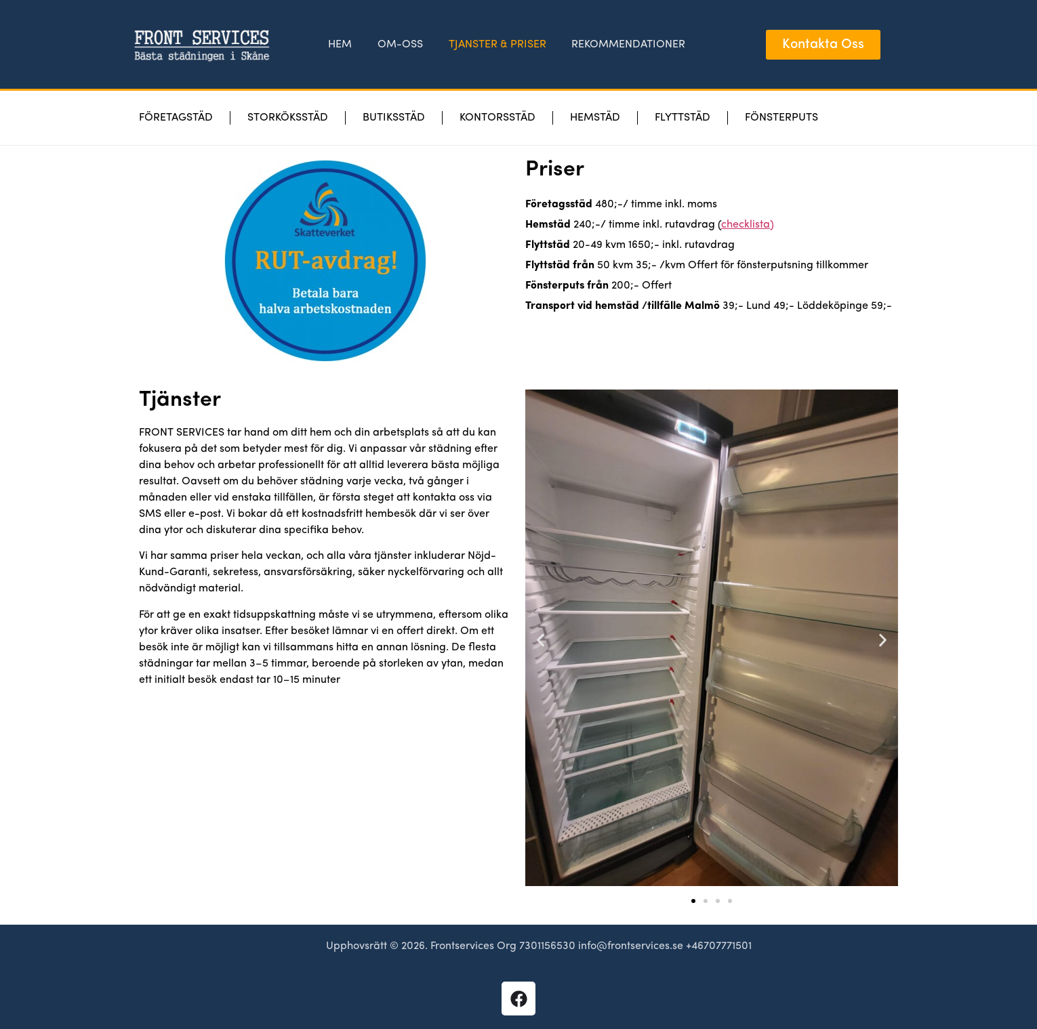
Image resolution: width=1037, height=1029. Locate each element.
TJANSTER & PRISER (496, 44)
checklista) (747, 224)
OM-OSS (401, 44)
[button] (540, 640)
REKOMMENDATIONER (626, 44)
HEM (342, 44)
